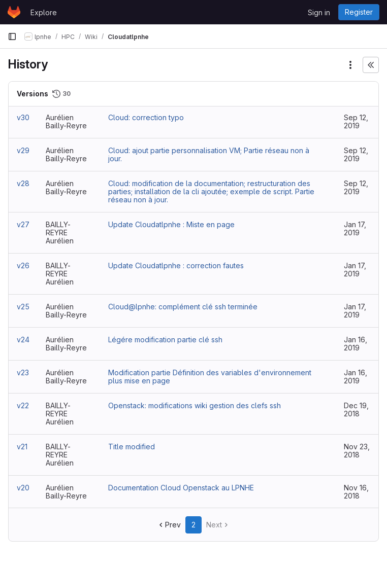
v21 (22, 446)
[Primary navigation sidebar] (12, 36)
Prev (169, 524)
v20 (23, 487)
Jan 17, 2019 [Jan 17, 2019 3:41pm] (355, 228)
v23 (23, 372)
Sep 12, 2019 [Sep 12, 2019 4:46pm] (356, 154)
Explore (43, 12)
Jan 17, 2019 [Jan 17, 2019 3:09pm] (355, 310)
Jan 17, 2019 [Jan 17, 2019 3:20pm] (355, 269)
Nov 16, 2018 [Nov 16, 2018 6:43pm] (356, 491)
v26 (23, 265)
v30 (23, 117)
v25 (23, 306)
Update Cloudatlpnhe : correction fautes (176, 265)
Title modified (131, 446)
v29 (23, 150)
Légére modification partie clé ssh (165, 339)
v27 (23, 224)
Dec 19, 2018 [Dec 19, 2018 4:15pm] (356, 409)
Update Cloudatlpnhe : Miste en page (171, 224)
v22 (23, 405)
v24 (23, 339)
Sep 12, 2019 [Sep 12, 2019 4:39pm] (356, 187)
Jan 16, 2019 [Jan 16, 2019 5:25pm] (355, 376)
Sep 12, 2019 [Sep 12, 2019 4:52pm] (356, 121)
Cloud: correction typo (146, 117)
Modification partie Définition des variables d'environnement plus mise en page (209, 376)
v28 (23, 183)
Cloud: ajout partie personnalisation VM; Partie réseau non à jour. (208, 154)
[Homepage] (14, 12)
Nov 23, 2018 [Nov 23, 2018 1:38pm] (357, 450)
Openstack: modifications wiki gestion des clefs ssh (194, 405)
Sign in (319, 12)
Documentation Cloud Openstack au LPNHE (181, 487)
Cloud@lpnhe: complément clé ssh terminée (182, 306)
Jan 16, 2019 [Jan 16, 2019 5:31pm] (355, 343)
